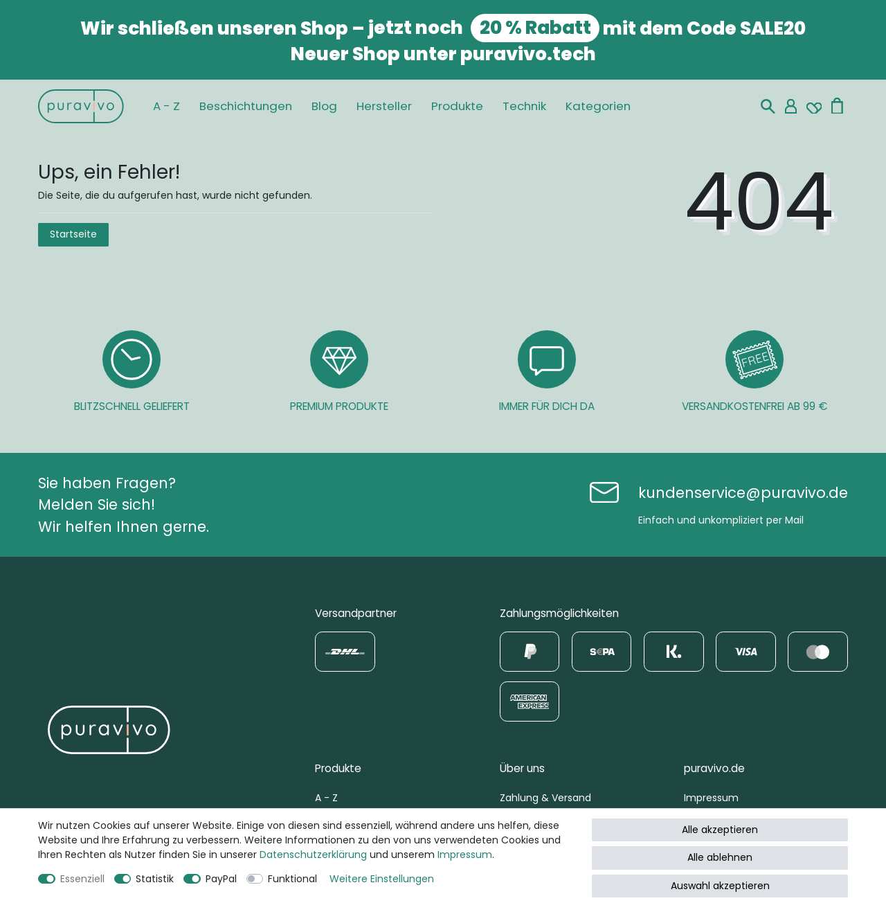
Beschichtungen (245, 106)
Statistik (155, 879)
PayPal (221, 879)
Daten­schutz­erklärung (313, 854)
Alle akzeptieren (720, 830)
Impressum (711, 798)
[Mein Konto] (791, 106)
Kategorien (598, 106)
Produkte (457, 106)
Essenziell (82, 879)
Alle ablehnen (719, 857)
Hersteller (384, 106)
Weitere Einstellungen (381, 879)
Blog (324, 106)
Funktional (292, 879)
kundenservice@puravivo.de (743, 493)
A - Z (166, 106)
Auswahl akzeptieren (720, 886)
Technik (524, 106)
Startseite (73, 234)
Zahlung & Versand (545, 798)
